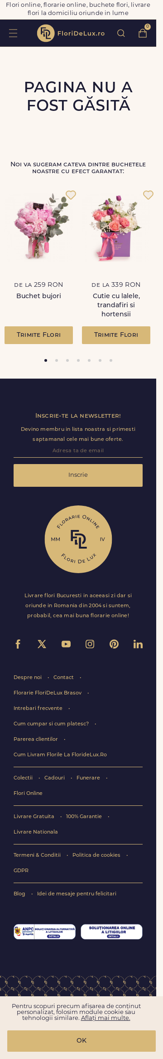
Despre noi (28, 677)
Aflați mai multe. (105, 1018)
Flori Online (28, 793)
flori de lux (71, 33)
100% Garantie (84, 816)
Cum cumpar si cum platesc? (52, 724)
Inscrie (78, 475)
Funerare (89, 778)
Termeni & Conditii (38, 855)
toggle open (13, 33)
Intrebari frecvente (39, 708)
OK (81, 1041)
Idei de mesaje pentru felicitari (76, 894)
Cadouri (55, 778)
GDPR (21, 871)
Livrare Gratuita (35, 816)
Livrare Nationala (36, 832)
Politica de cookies (97, 855)
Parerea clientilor (36, 739)
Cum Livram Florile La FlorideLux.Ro (60, 755)
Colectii (24, 778)
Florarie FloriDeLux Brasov (48, 693)
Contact (64, 677)
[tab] (45, 360)
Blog (20, 894)
